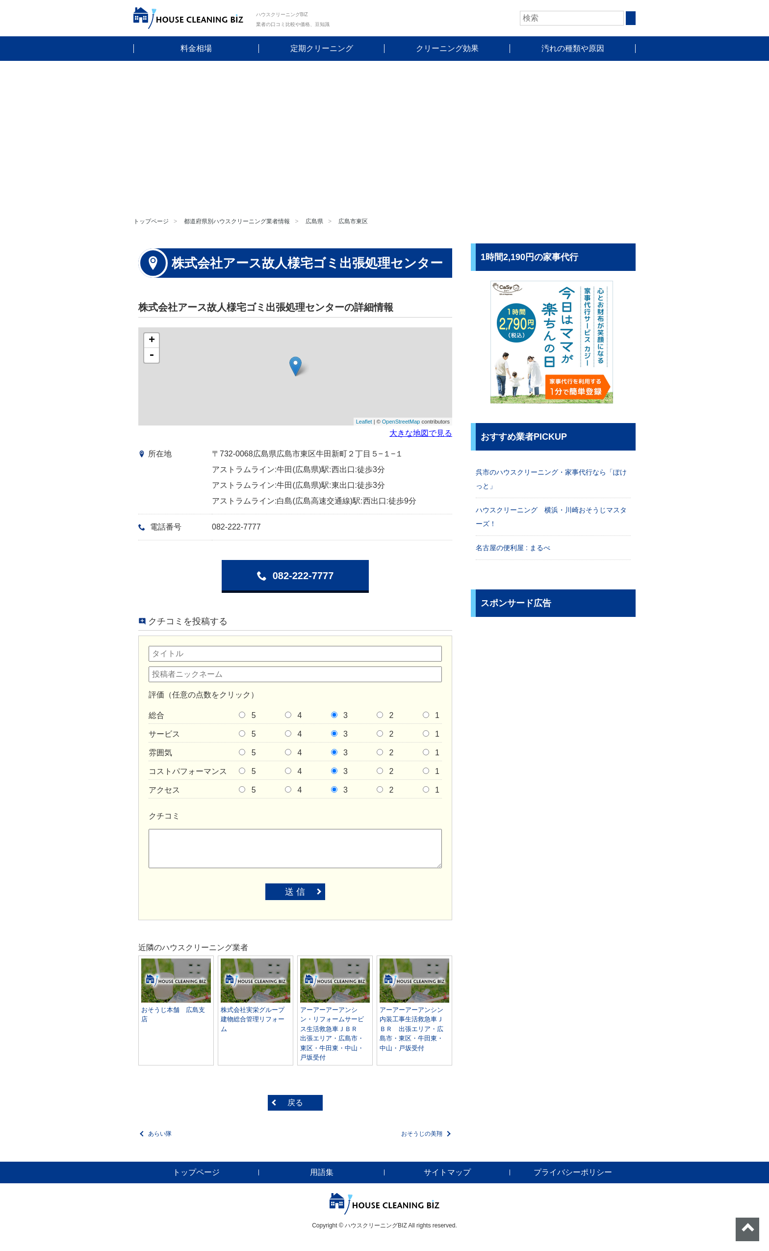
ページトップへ (747, 1229)
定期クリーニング (321, 48)
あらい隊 (160, 1133)
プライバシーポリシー (573, 1172)
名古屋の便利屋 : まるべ (513, 548)
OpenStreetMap (401, 422)
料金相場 (196, 48)
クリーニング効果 (447, 48)
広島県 (314, 221)
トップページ (151, 221)
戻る (295, 1102)
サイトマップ (447, 1172)
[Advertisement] (384, 134)
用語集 (321, 1172)
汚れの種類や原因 (572, 48)
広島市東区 (353, 221)
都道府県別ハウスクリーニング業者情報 (237, 221)
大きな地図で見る (420, 433)
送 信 (295, 892)
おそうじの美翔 (421, 1133)
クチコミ (164, 816)
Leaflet (364, 422)
